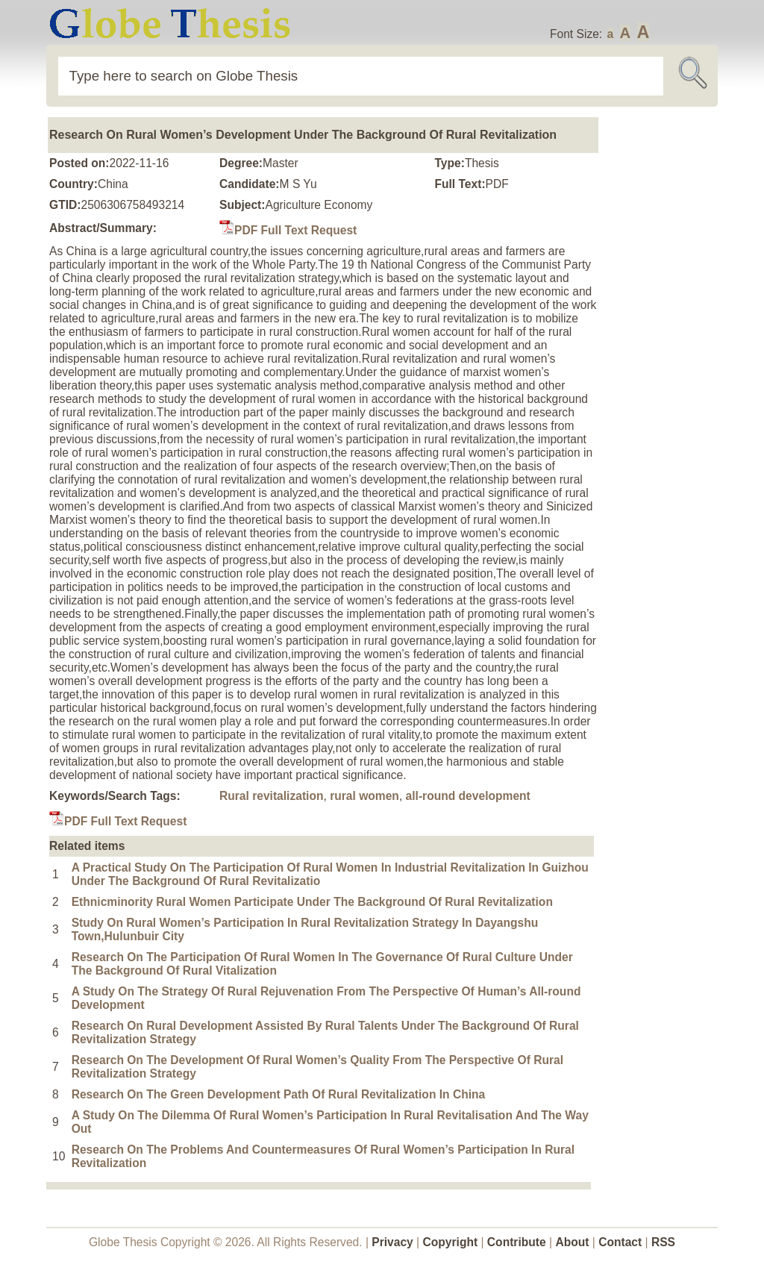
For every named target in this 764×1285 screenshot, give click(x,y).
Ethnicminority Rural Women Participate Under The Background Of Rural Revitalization (312, 901)
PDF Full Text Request (288, 230)
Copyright (450, 1242)
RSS (663, 1242)
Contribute (516, 1242)
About (572, 1242)
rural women (364, 796)
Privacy (392, 1242)
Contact (621, 1242)
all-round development (468, 796)
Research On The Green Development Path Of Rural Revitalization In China (279, 1094)
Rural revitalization (271, 796)
